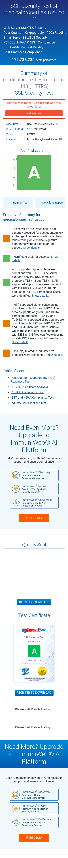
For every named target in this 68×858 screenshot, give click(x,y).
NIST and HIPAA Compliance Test (32, 397)
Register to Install (34, 602)
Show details (31, 247)
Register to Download (34, 692)
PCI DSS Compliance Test (27, 392)
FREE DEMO (34, 518)
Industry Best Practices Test (28, 403)
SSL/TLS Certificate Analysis (29, 387)
